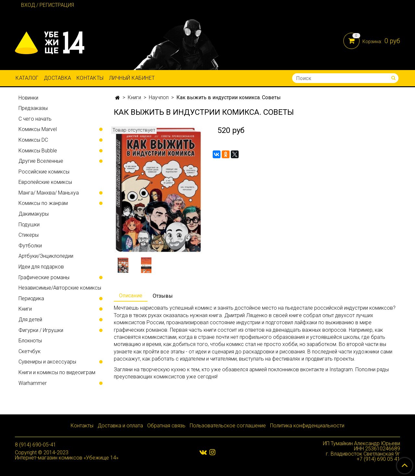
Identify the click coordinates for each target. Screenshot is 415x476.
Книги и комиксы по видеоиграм (56, 372)
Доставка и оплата (120, 425)
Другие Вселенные (40, 161)
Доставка (57, 78)
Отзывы (163, 296)
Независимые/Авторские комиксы (59, 288)
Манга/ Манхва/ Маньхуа (48, 193)
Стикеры (28, 235)
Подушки (29, 224)
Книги (134, 97)
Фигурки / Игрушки (40, 330)
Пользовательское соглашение (228, 425)
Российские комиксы (43, 172)
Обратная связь (166, 425)
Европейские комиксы (45, 182)
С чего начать (35, 119)
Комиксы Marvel (37, 129)
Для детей (30, 319)
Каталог (27, 78)
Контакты (90, 78)
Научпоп (159, 97)
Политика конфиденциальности (307, 425)
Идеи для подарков (41, 267)
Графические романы (43, 277)
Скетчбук (29, 351)
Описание (130, 295)
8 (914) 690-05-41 (35, 445)
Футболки (30, 246)
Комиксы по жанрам (43, 203)
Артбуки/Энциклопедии (45, 256)
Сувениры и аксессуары (47, 362)
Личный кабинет (132, 78)
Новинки (28, 98)
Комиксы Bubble (37, 151)
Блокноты (30, 341)
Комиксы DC (33, 140)
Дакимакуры (33, 214)
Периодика (31, 298)
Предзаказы (33, 108)
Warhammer (32, 383)
